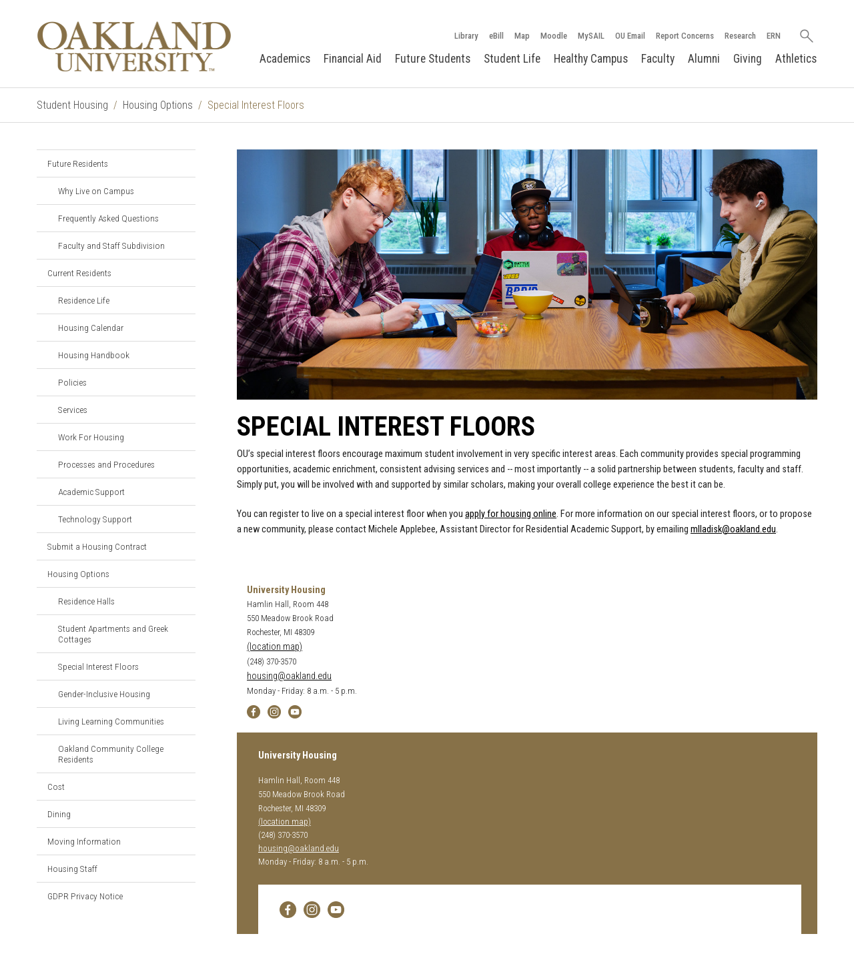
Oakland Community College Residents (110, 754)
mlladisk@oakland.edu (733, 529)
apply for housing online (510, 514)
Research (740, 36)
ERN (774, 36)
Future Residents (77, 163)
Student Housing (72, 105)
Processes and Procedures (106, 464)
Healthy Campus (591, 58)
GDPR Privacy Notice (85, 896)
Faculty (658, 58)
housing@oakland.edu (289, 676)
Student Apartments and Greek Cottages (113, 633)
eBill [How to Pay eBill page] (496, 36)
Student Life (512, 58)
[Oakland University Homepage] (134, 46)
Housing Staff (72, 868)
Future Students (432, 58)
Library (466, 36)
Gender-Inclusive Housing (104, 693)
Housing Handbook (93, 355)
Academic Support (91, 491)
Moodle (553, 36)
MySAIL (591, 36)
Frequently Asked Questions (108, 218)
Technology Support (95, 519)
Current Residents (79, 273)
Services (72, 409)
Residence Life (83, 300)
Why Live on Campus (96, 190)
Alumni (704, 58)
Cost (56, 786)
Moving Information (84, 841)
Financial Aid (353, 58)
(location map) (274, 646)
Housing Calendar (90, 327)
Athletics (796, 58)
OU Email (630, 36)
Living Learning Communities (111, 721)
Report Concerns (685, 36)
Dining (59, 814)
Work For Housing (91, 437)
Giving (747, 58)
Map (522, 36)
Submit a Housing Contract (97, 546)
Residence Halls (86, 601)
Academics (285, 58)
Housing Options (158, 105)
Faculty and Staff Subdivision (111, 245)
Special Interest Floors (98, 666)
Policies (72, 382)
